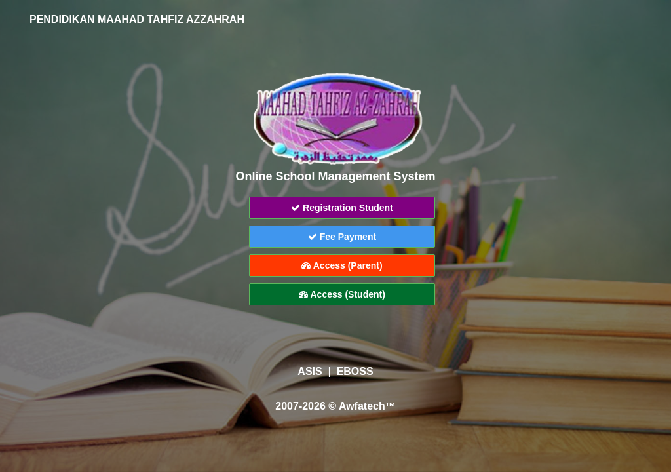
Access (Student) (342, 294)
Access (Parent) (341, 265)
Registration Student (342, 208)
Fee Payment (342, 236)
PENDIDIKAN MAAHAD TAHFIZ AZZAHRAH (135, 19)
